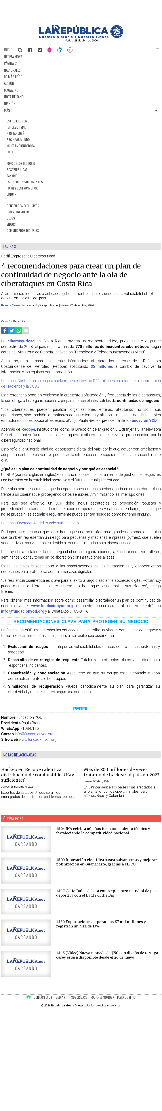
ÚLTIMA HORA (13, 56)
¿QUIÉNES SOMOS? (102, 997)
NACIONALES (12, 70)
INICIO (8, 49)
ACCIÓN (9, 83)
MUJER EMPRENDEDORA (21, 145)
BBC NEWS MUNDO (18, 139)
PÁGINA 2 (10, 63)
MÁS (7, 110)
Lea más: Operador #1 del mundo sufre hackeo (40, 523)
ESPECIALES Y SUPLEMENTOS (25, 182)
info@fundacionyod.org (34, 734)
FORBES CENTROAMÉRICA (22, 188)
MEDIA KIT (61, 997)
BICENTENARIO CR (18, 212)
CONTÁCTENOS (43, 997)
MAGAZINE (11, 90)
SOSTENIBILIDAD (17, 169)
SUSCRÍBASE (79, 997)
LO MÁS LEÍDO (13, 76)
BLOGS (11, 218)
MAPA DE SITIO (126, 997)
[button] (157, 49)
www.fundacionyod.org (37, 739)
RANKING (12, 175)
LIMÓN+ (11, 194)
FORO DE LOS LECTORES (21, 163)
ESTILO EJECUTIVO (18, 121)
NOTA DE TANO (14, 96)
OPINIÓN (9, 103)
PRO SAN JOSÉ (15, 133)
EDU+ (10, 152)
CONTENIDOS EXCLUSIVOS (23, 205)
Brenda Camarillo (13, 305)
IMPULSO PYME (16, 127)
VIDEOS (11, 224)
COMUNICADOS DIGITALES (23, 230)
